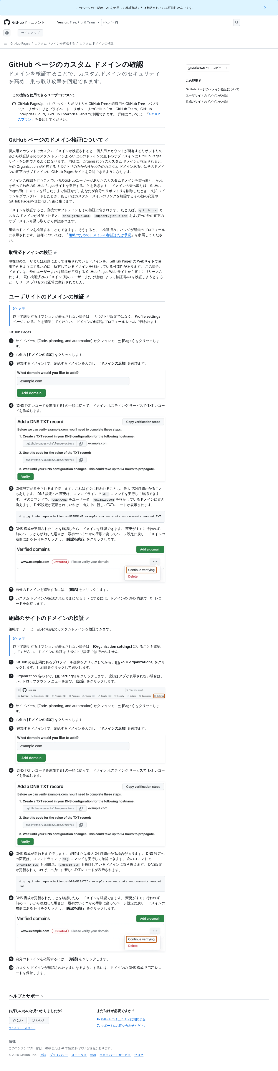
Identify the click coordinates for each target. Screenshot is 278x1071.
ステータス (79, 1055)
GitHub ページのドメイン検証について (59, 139)
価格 (93, 1055)
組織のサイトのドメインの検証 (49, 617)
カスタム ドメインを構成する (55, 43)
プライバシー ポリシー (22, 1028)
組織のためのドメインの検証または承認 (100, 234)
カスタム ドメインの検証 (96, 43)
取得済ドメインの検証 (33, 252)
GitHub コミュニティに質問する (121, 1019)
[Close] (265, 7)
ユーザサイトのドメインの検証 (49, 296)
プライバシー (59, 1055)
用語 (43, 1055)
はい (18, 1020)
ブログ (138, 1055)
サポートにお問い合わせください (122, 1025)
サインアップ (30, 33)
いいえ (38, 1020)
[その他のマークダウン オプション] (226, 67)
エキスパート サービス (115, 1055)
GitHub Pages (20, 43)
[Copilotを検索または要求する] (170, 22)
